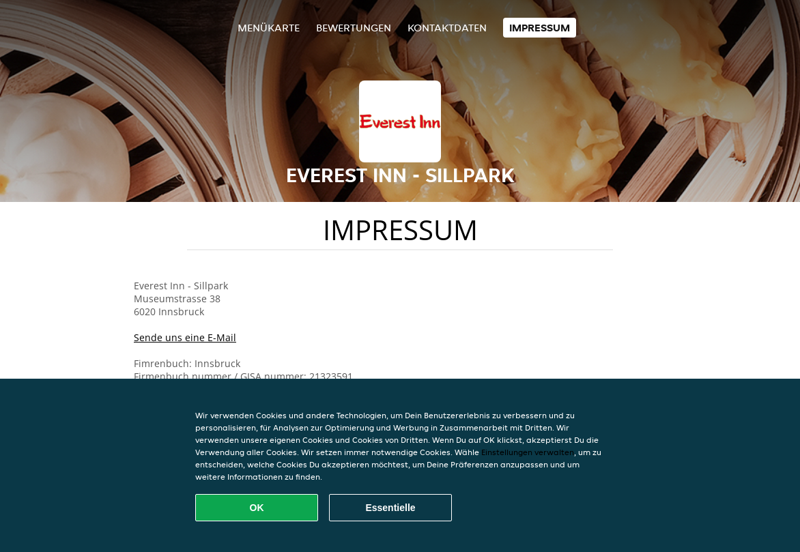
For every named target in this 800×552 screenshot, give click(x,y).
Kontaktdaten (447, 27)
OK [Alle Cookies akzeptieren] (257, 507)
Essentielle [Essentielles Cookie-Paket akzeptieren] (390, 507)
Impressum (539, 27)
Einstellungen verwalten (527, 452)
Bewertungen (353, 27)
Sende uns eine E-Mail (185, 337)
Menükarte (269, 27)
